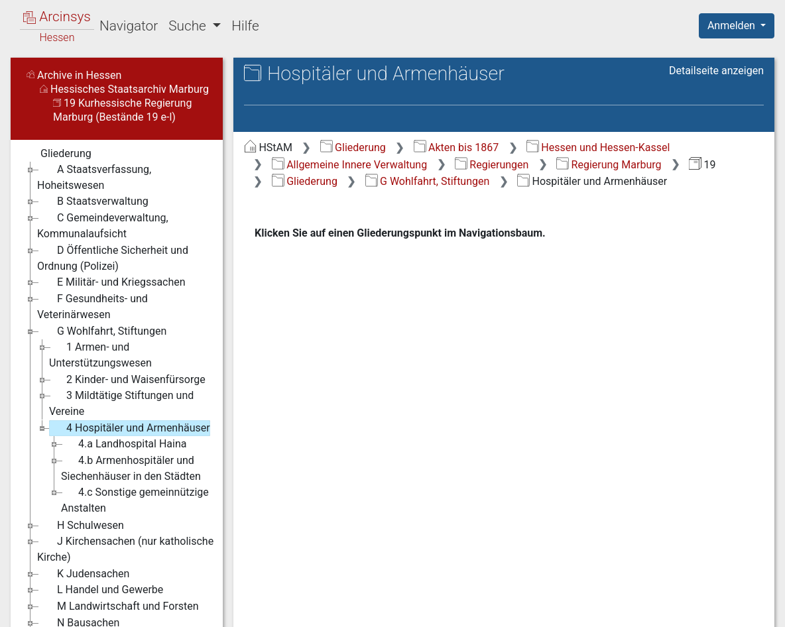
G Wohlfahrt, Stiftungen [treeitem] (101, 331)
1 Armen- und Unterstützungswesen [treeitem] (100, 354)
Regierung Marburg (608, 164)
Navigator (128, 26)
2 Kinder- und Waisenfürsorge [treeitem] (127, 380)
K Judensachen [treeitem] (83, 574)
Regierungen (491, 164)
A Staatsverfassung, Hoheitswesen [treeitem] (94, 177)
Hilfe (245, 26)
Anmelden (732, 25)
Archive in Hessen (74, 75)
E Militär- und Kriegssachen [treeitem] (111, 282)
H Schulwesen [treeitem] (80, 526)
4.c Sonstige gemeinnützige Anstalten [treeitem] (135, 499)
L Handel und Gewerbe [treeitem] (100, 590)
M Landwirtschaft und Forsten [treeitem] (118, 606)
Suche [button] (189, 26)
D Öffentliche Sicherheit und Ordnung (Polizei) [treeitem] (112, 257)
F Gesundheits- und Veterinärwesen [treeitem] (92, 306)
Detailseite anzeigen (716, 70)
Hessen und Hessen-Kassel (598, 147)
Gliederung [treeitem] (57, 154)
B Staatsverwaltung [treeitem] (93, 201)
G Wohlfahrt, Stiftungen (427, 181)
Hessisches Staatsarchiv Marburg (124, 89)
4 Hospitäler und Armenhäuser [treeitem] (129, 428)
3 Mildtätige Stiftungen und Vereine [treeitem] (121, 403)
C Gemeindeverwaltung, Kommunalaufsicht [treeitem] (102, 225)
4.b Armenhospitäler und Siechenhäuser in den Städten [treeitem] (131, 468)
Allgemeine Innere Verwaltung (349, 164)
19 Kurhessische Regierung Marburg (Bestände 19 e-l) (122, 110)
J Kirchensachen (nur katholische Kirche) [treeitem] (125, 548)
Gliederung (353, 147)
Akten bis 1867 (456, 147)
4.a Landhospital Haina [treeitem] (123, 444)
